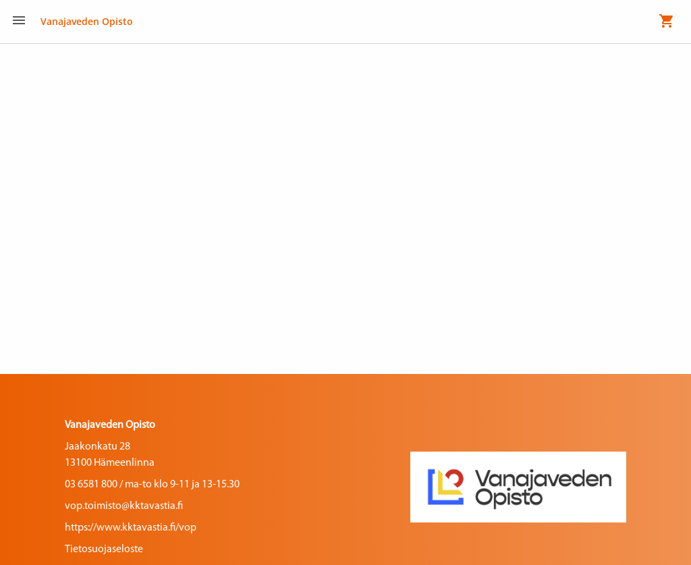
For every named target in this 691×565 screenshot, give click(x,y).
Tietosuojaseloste (104, 549)
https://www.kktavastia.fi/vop (130, 527)
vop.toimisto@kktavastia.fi (124, 506)
